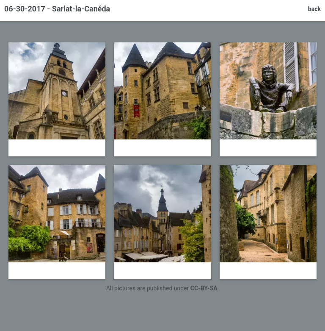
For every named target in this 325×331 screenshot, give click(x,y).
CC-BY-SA (204, 288)
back (314, 9)
